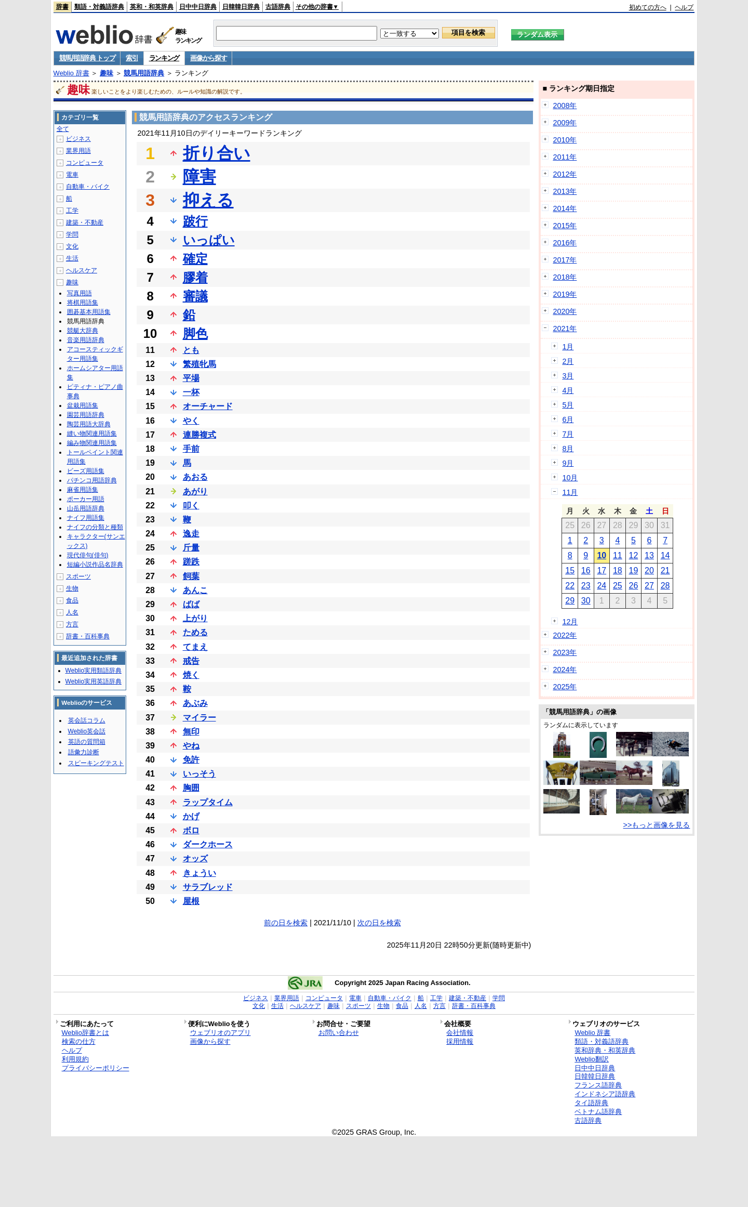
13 (649, 555)
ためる (195, 632)
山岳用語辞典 (85, 508)
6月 (567, 419)
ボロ (191, 830)
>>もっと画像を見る (656, 825)
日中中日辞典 (198, 7)
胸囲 (191, 787)
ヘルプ (684, 7)
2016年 (565, 243)
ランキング (164, 58)
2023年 (565, 652)
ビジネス (78, 138)
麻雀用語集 (82, 489)
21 (665, 570)
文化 (72, 246)
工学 (72, 210)
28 (665, 585)
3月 (567, 376)
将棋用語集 (82, 302)
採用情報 (459, 1041)
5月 (567, 405)
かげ (191, 816)
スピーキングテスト (96, 763)
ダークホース (208, 844)
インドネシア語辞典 (605, 1094)
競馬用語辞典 (144, 73)
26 (633, 585)
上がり (195, 618)
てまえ (195, 646)
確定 (195, 259)
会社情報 (459, 1033)
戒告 (191, 661)
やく (191, 420)
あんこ (195, 590)
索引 (132, 58)
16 (586, 570)
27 (649, 585)
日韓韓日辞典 (241, 7)
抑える (208, 200)
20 (649, 570)
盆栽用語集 (82, 405)
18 (617, 570)
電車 (72, 174)
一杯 (191, 392)
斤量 (191, 547)
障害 (199, 176)
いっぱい (209, 240)
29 (570, 600)
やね (191, 745)
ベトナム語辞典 (598, 1112)
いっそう (199, 773)
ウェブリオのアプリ (220, 1033)
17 (601, 570)
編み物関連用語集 (92, 443)
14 (665, 555)
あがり (195, 491)
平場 (191, 378)
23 (586, 585)
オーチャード (208, 406)
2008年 (565, 105)
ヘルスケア (81, 270)
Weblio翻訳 (591, 1059)
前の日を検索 (286, 923)
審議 (195, 296)
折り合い (216, 153)
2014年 (565, 208)
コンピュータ (84, 162)
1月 (567, 347)
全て (63, 129)
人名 (72, 612)
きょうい (199, 873)
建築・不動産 (84, 222)
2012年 (565, 174)
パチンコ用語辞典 (92, 480)
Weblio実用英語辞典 (93, 681)
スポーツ (78, 576)
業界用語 (78, 150)
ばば (191, 604)
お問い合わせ (338, 1033)
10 (601, 555)
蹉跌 (191, 561)
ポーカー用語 (85, 499)
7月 (567, 434)
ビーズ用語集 (85, 471)
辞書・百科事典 (88, 636)
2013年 (565, 191)
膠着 (195, 277)
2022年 (565, 635)
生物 (72, 588)
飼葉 (191, 576)
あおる (195, 477)
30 (586, 600)
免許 (191, 759)
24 (601, 585)
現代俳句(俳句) (88, 555)
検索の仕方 (79, 1041)
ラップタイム (208, 802)
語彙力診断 (83, 752)
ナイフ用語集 (85, 517)
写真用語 (79, 293)
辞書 (62, 7)
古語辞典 (277, 7)
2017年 (565, 260)
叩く (191, 505)
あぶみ (195, 703)
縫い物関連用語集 (92, 433)
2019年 (565, 294)
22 (570, 585)
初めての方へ (647, 7)
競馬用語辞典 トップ (87, 58)
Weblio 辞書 (71, 73)
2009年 (565, 123)
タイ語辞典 (591, 1103)
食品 (72, 600)
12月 (570, 622)
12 (633, 555)
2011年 (565, 157)
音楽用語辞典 (85, 340)
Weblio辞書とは (85, 1033)
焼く (191, 675)
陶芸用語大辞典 (89, 424)
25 (617, 585)
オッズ (195, 858)
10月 (570, 478)
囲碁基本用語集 (89, 312)
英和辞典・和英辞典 (605, 1050)
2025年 (565, 687)
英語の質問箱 (86, 741)
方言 (72, 624)
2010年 (565, 140)
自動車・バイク (88, 186)
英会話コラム (86, 720)
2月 (567, 361)
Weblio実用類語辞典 (93, 670)
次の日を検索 (379, 923)
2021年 (565, 328)
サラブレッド (208, 887)
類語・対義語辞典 (99, 7)
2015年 (565, 225)
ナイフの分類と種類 (95, 527)
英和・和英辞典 (151, 7)
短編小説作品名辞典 (95, 564)
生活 (72, 258)
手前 (191, 448)
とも (191, 350)
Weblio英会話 (86, 731)
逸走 (191, 533)
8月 (567, 448)
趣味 (106, 73)
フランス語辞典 (598, 1085)
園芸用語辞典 (85, 414)
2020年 (565, 311)
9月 (567, 463)
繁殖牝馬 (199, 364)
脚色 (195, 333)
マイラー (199, 717)
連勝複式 (199, 434)
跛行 (195, 221)
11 (617, 555)
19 (633, 570)
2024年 (565, 669)
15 (570, 570)
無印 (191, 731)
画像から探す (208, 58)
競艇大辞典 (82, 330)
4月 (567, 390)
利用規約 (75, 1059)
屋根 (191, 901)
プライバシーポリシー (95, 1068)
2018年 (565, 277)
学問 (72, 234)
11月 (570, 492)
